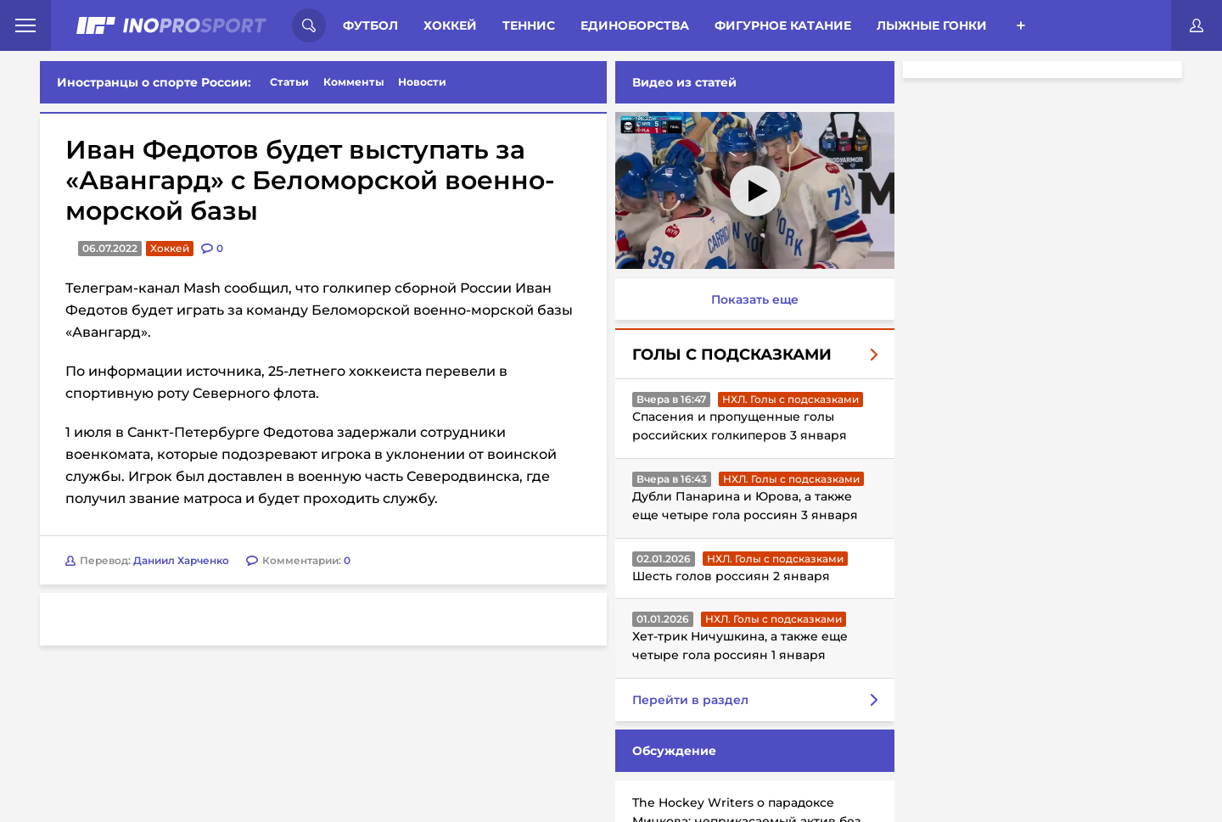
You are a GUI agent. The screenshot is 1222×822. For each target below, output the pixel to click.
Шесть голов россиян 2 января (731, 576)
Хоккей (450, 25)
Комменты (353, 81)
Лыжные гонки (932, 25)
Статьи (289, 81)
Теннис (528, 25)
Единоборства (634, 25)
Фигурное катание (783, 25)
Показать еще (755, 299)
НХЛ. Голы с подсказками (790, 399)
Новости (422, 81)
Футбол (370, 25)
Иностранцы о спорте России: (154, 82)
